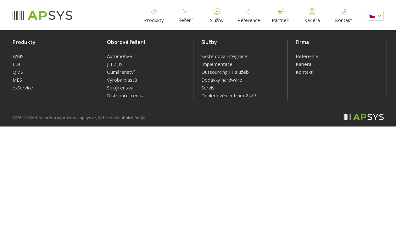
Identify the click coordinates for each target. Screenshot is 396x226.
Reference (248, 14)
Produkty (154, 14)
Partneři (281, 14)
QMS (18, 72)
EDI (16, 64)
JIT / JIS (115, 64)
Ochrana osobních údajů (121, 118)
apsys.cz (88, 118)
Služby (217, 14)
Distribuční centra (126, 95)
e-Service (23, 87)
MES (17, 80)
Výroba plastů (122, 80)
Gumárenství (121, 72)
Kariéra (312, 14)
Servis (208, 87)
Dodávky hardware (221, 80)
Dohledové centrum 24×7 (229, 95)
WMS (18, 56)
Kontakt (343, 14)
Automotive (119, 56)
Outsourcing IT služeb (225, 72)
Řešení (186, 14)
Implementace (216, 64)
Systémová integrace (224, 56)
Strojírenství (120, 87)
